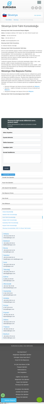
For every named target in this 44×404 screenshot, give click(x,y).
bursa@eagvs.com (8, 252)
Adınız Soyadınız (7, 132)
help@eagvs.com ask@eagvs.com (13, 259)
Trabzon (6, 327)
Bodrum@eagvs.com (9, 338)
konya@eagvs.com (8, 309)
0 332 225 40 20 (7, 307)
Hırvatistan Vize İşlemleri (22, 389)
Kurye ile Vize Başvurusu (22, 360)
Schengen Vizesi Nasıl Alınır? (22, 357)
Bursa (5, 248)
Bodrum (6, 334)
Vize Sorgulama (22, 372)
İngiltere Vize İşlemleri (22, 376)
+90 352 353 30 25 (8, 314)
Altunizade (7, 284)
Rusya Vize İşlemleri (22, 397)
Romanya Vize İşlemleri (22, 384)
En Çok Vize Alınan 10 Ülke (22, 364)
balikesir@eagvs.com (9, 244)
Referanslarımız (22, 369)
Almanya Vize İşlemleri (22, 394)
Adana (5, 320)
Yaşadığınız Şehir (8, 147)
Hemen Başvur (10, 400)
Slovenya (13, 15)
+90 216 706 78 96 (8, 286)
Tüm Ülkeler (9, 19)
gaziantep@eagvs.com (9, 295)
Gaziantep (7, 291)
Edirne (5, 277)
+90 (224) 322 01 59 (9, 250)
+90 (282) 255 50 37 (9, 271)
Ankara (6, 234)
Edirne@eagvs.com (8, 280)
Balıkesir (6, 241)
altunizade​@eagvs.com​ (9, 287)
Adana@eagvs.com (8, 323)
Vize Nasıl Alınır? (22, 352)
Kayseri (6, 312)
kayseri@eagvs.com (9, 316)
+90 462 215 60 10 (8, 329)
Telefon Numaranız (8, 142)
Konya (5, 305)
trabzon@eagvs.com (9, 330)
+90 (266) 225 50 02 (9, 243)
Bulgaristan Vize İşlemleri (22, 379)
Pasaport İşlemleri (22, 367)
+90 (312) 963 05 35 (9, 236)
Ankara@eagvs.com (9, 237)
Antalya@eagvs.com (9, 302)
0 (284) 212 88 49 (8, 279)
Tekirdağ (6, 269)
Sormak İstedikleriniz (9, 152)
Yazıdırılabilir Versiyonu (8, 174)
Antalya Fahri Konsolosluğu (10, 220)
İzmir (5, 262)
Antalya (6, 298)
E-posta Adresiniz (8, 137)
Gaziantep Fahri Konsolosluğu (10, 222)
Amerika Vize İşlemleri (22, 391)
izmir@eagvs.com (8, 266)
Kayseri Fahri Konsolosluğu (10, 225)
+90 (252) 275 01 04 (9, 336)
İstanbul (6, 255)
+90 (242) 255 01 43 (9, 300)
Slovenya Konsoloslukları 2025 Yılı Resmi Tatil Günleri (17, 228)
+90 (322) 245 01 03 (9, 321)
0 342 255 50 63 (7, 293)
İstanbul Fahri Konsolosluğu (10, 214)
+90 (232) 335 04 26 (9, 264)
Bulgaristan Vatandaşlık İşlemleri (22, 354)
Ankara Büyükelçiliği (8, 211)
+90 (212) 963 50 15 (9, 257)
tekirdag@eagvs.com (9, 273)
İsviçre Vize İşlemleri (22, 382)
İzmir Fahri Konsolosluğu (9, 217)
